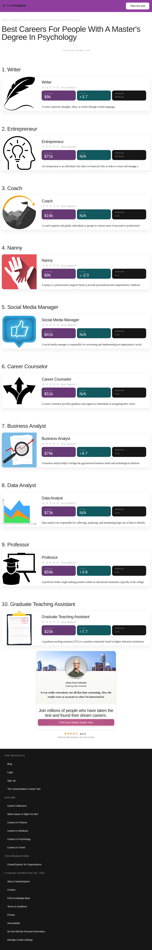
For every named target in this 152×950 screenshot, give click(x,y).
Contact (11, 889)
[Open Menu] (64, 6)
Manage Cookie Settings (20, 939)
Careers (5, 20)
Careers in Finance (17, 822)
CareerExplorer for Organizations (24, 864)
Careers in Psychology (19, 839)
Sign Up (11, 780)
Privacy (11, 914)
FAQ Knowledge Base (18, 898)
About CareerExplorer (18, 881)
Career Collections (16, 805)
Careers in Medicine (17, 830)
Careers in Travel (16, 847)
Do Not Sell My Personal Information (26, 931)
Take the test (137, 6)
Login (10, 772)
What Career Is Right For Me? (22, 814)
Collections (16, 20)
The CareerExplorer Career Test (23, 789)
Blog (9, 764)
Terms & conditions (17, 906)
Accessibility (13, 923)
